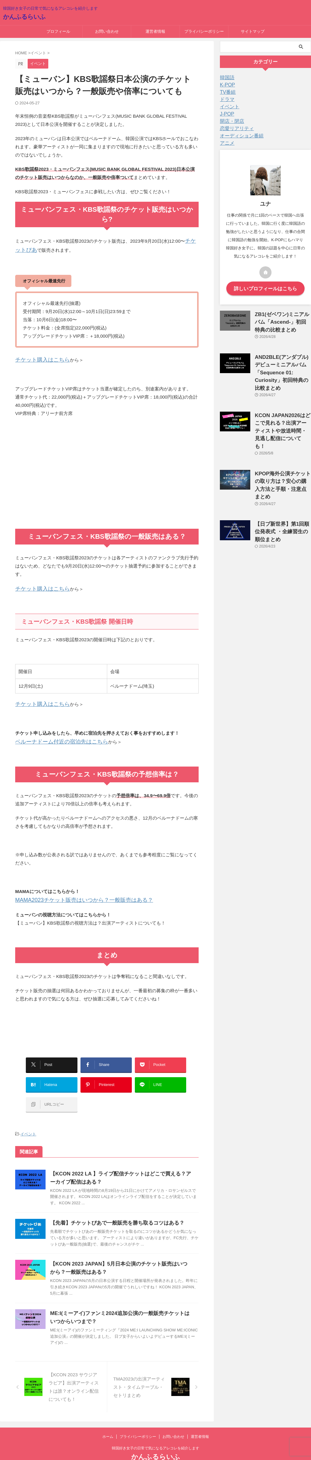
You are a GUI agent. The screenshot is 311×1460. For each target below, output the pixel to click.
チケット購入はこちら (38, 357)
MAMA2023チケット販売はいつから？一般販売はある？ (72, 894)
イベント (28, 1118)
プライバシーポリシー (204, 31)
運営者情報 (155, 31)
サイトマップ (253, 31)
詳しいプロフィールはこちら (265, 288)
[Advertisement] (107, 477)
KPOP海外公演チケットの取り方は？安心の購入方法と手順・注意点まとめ (282, 460)
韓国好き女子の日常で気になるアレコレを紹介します (155, 1432)
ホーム (107, 1420)
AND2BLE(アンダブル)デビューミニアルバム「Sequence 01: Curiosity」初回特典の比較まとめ (281, 367)
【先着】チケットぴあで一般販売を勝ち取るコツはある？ (113, 1206)
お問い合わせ (107, 31)
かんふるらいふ (24, 16)
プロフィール (58, 31)
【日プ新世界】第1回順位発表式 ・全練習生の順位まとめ (281, 500)
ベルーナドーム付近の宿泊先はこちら (54, 736)
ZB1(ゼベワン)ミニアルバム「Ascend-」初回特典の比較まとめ (282, 320)
